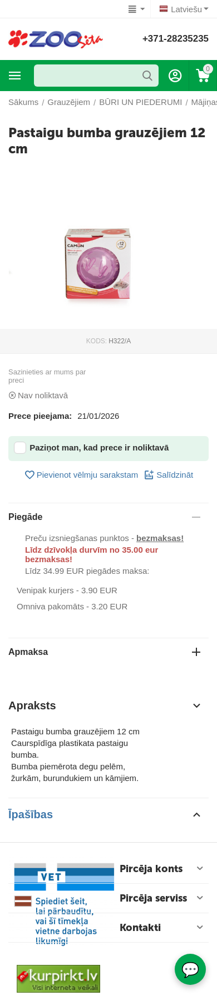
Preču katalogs (15, 75)
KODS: (96, 341)
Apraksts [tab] (105, 705)
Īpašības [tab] (105, 814)
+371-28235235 (175, 38)
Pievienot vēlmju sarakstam (81, 475)
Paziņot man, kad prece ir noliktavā (91, 448)
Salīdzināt (168, 475)
